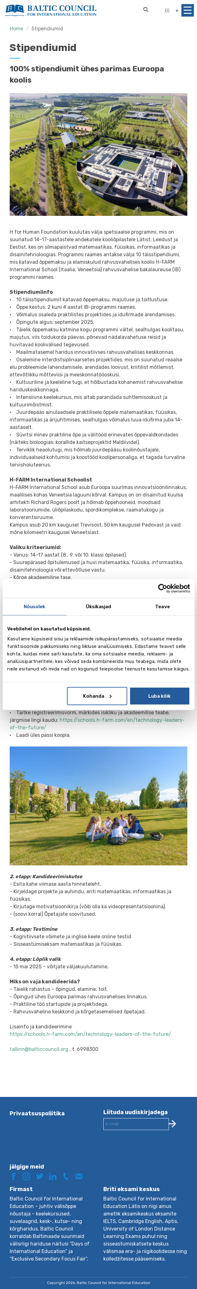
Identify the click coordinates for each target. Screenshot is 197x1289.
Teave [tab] (162, 606)
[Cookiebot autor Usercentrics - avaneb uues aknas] (162, 588)
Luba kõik (159, 696)
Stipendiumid (47, 29)
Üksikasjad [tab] (98, 606)
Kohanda (97, 696)
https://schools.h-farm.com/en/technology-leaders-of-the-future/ (90, 1034)
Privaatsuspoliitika (37, 1113)
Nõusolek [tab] (35, 606)
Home (16, 29)
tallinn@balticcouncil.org (40, 1049)
